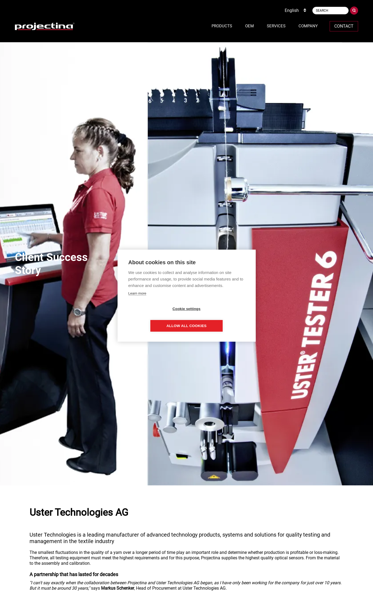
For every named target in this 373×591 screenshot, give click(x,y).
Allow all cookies (217, 317)
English (292, 10)
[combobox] (296, 10)
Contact (343, 26)
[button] (222, 26)
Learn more (137, 302)
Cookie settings (155, 317)
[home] (44, 26)
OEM (249, 26)
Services (276, 26)
